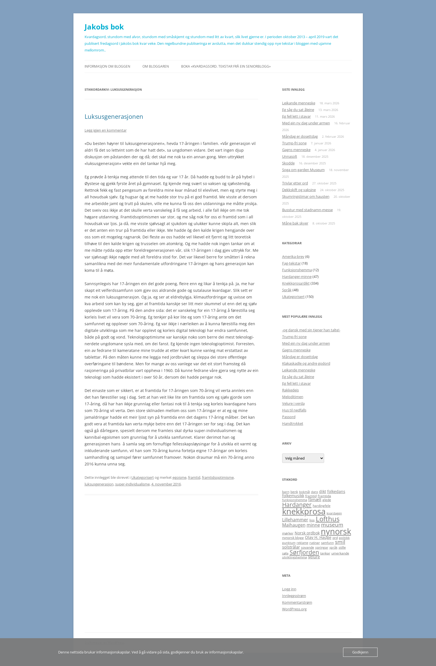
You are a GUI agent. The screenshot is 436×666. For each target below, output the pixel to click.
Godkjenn (360, 652)
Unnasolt (289, 156)
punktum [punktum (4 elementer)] (288, 543)
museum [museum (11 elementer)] (332, 524)
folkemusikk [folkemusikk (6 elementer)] (293, 495)
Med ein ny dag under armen (306, 122)
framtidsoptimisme (218, 477)
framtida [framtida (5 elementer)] (324, 496)
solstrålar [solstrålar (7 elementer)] (291, 547)
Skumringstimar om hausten (305, 196)
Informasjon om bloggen (107, 66)
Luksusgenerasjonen (114, 116)
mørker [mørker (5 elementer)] (288, 533)
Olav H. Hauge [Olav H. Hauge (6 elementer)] (318, 537)
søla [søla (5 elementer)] (285, 553)
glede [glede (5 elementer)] (326, 499)
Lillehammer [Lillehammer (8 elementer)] (295, 520)
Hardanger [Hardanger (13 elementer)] (297, 505)
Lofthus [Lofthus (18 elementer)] (327, 518)
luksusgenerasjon (99, 484)
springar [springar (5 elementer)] (321, 547)
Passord (288, 416)
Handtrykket (292, 423)
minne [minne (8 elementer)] (313, 525)
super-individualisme (132, 484)
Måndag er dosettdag (300, 136)
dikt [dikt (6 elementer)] (322, 491)
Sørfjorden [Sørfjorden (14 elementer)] (304, 552)
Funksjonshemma (297, 269)
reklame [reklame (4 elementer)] (302, 543)
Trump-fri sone (294, 142)
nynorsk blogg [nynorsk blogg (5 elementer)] (293, 537)
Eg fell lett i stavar (296, 116)
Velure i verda (293, 403)
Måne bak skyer (295, 223)
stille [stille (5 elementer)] (342, 547)
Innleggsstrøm (294, 595)
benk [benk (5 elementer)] (294, 491)
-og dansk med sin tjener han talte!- (311, 329)
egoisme (179, 477)
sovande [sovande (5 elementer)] (307, 547)
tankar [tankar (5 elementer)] (325, 553)
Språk (287, 289)
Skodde (288, 163)
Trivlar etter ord (295, 183)
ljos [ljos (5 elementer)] (312, 520)
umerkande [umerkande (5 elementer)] (340, 553)
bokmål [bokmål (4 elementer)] (304, 492)
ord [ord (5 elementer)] (335, 537)
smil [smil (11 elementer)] (340, 542)
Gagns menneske (296, 149)
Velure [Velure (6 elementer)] (314, 556)
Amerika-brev (293, 256)
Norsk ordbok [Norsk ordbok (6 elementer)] (307, 533)
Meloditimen (292, 396)
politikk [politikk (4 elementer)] (344, 538)
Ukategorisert (142, 477)
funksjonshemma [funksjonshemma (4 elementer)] (294, 500)
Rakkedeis (290, 390)
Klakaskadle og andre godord (306, 363)
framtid (194, 477)
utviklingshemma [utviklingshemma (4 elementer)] (294, 557)
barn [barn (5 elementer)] (285, 491)
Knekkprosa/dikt (296, 283)
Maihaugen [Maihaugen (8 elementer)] (294, 525)
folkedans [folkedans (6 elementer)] (336, 491)
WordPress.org (294, 608)
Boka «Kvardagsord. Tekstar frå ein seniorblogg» (226, 66)
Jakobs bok (104, 27)
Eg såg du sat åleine (298, 109)
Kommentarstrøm (297, 602)
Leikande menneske (298, 102)
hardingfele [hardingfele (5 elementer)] (322, 505)
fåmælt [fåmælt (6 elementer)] (314, 499)
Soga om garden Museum (303, 169)
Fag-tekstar (291, 263)
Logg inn (289, 588)
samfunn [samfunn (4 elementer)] (327, 543)
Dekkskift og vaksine (299, 189)
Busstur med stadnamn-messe (307, 209)
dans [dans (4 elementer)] (314, 492)
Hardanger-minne (297, 276)
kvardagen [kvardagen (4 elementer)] (334, 513)
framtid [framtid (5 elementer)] (311, 496)
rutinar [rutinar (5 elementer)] (314, 542)
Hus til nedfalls (294, 410)
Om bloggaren (155, 66)
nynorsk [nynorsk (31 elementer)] (336, 531)
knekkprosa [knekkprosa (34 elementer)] (304, 511)
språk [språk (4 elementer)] (333, 547)
